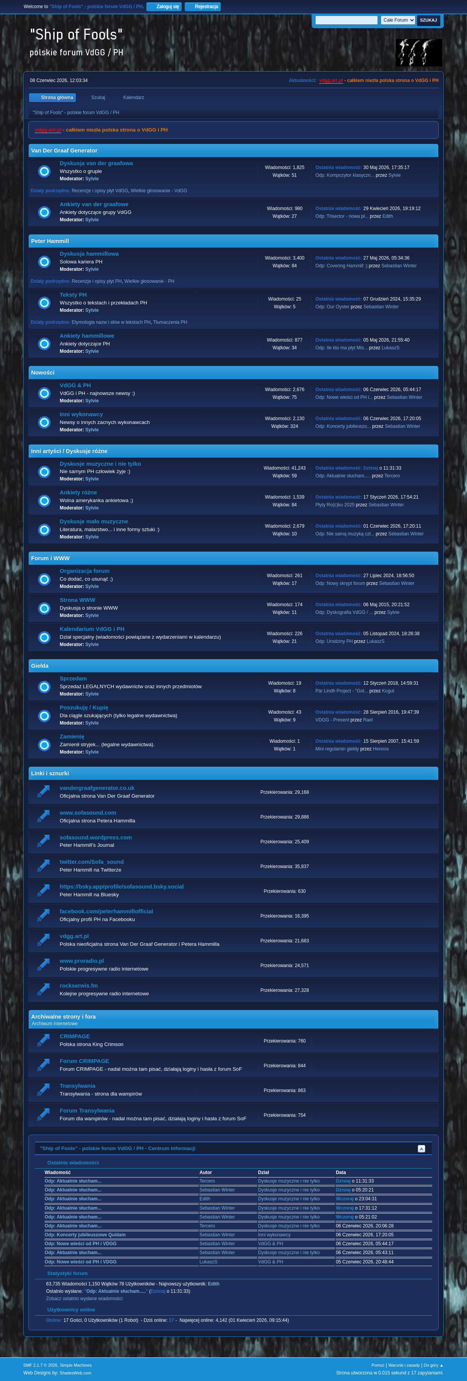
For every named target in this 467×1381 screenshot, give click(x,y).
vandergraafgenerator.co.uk (97, 788)
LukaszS (391, 347)
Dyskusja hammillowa (89, 254)
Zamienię (72, 736)
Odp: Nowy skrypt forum (340, 583)
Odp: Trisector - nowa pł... (341, 216)
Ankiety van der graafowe (94, 204)
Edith (388, 216)
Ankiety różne (78, 492)
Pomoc (378, 1365)
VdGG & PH (75, 385)
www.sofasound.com (88, 813)
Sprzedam (73, 678)
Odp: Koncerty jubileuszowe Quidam (85, 1234)
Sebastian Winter (399, 265)
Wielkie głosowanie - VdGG (159, 190)
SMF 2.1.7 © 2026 (40, 1365)
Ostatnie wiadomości (69, 1163)
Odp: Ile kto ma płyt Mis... (341, 347)
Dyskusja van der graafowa (96, 163)
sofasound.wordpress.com (96, 837)
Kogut (388, 691)
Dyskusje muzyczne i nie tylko (100, 464)
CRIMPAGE (75, 1036)
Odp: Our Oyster (332, 306)
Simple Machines (76, 1365)
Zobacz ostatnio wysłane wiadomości (84, 1298)
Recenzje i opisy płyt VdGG (100, 190)
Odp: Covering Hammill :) (341, 265)
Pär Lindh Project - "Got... (341, 691)
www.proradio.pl (82, 961)
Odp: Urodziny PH (334, 641)
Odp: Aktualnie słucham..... (343, 476)
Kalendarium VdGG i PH (92, 629)
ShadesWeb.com (75, 1373)
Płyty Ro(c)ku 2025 (334, 505)
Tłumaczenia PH (170, 322)
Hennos (381, 749)
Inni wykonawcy (81, 414)
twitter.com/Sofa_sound (92, 862)
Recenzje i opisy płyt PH (97, 281)
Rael (368, 720)
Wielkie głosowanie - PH (149, 281)
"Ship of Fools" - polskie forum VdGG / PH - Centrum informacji (117, 1148)
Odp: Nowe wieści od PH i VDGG (81, 1243)
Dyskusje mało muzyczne (94, 521)
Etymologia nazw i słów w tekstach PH (111, 322)
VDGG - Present (332, 720)
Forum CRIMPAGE (84, 1061)
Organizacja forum (85, 571)
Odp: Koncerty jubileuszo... (343, 426)
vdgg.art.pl (331, 80)
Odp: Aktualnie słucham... (73, 1181)
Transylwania (77, 1086)
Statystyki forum (63, 1273)
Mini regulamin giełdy (337, 749)
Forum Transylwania (87, 1111)
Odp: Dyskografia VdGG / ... (344, 612)
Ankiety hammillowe (87, 336)
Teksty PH (73, 295)
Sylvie (92, 178)
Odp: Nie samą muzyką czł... (344, 534)
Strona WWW (77, 600)
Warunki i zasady (404, 1365)
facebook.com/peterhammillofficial (106, 911)
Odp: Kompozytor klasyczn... (344, 175)
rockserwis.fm (79, 986)
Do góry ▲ (433, 1365)
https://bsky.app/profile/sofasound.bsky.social (122, 887)
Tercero (392, 476)
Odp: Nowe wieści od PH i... (344, 397)
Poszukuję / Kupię (84, 707)
